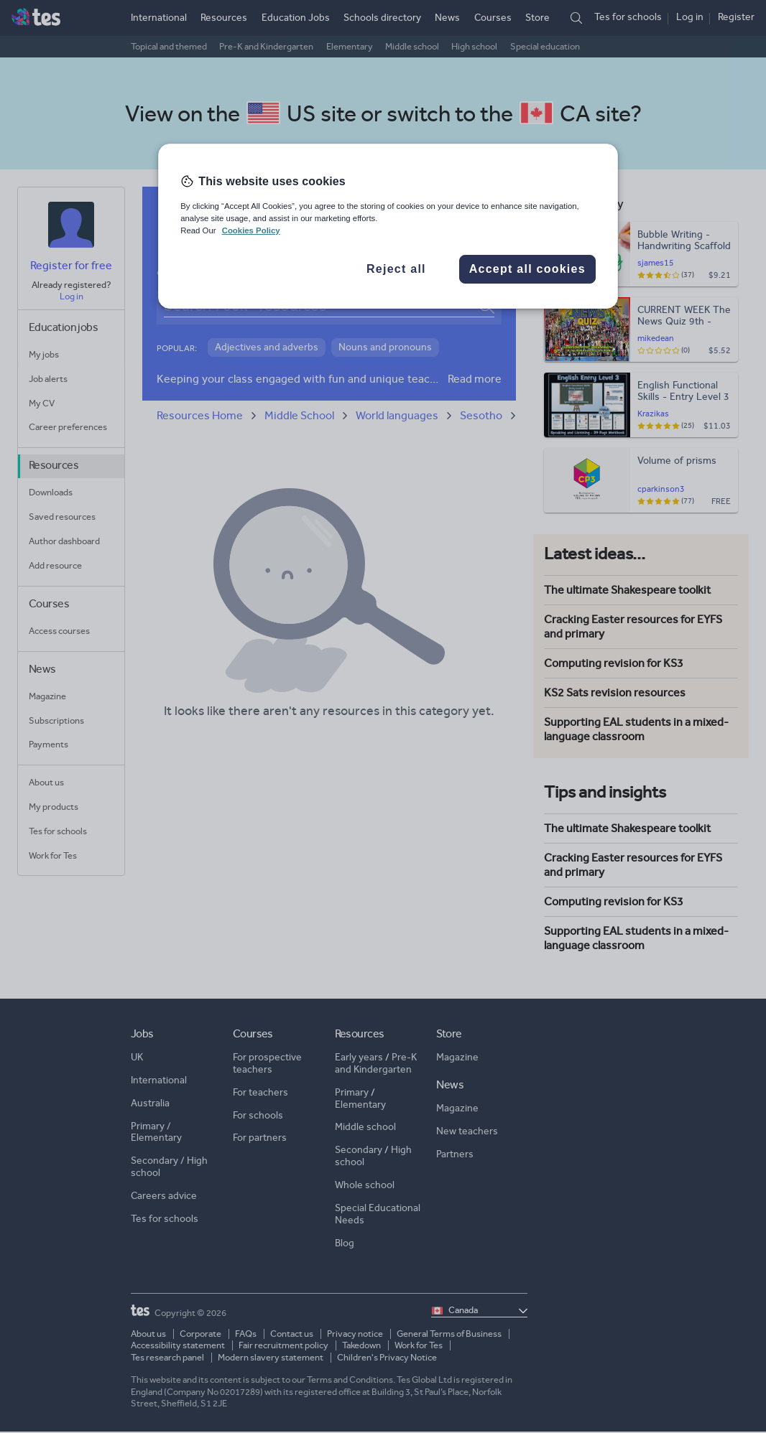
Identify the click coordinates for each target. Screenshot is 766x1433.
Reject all (396, 269)
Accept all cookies (527, 269)
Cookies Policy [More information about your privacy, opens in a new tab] (251, 230)
